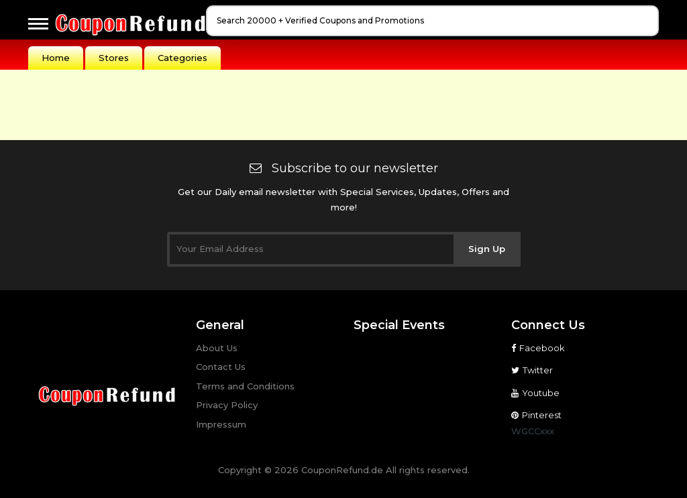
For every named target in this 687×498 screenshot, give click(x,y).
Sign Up (486, 248)
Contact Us (221, 366)
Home (56, 57)
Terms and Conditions (245, 386)
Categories (182, 57)
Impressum (221, 424)
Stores (114, 57)
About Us (216, 348)
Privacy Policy (227, 404)
